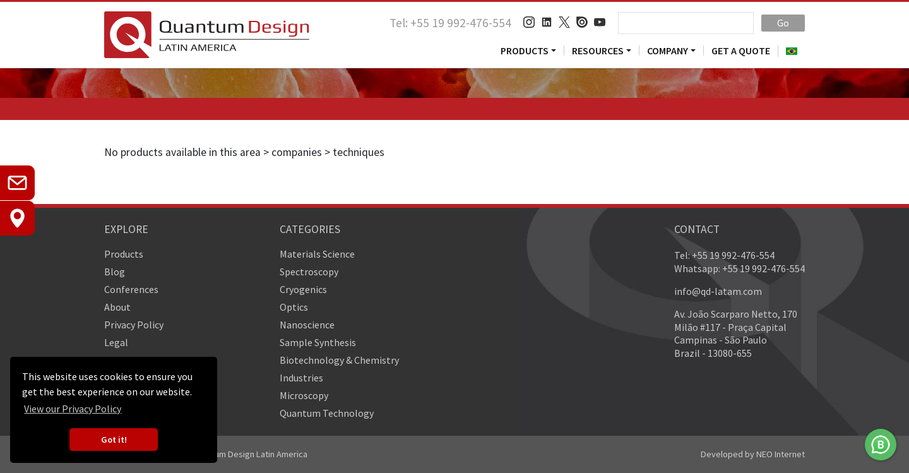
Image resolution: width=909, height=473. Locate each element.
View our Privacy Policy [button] (72, 408)
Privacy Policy (133, 324)
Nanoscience (307, 324)
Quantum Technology (327, 413)
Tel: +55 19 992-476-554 (450, 22)
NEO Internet (780, 454)
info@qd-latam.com (718, 291)
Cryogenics (303, 289)
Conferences (131, 289)
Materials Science (317, 254)
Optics (294, 307)
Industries (301, 377)
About (117, 307)
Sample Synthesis (318, 342)
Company (667, 50)
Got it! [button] (114, 439)
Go (783, 22)
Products (525, 50)
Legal (116, 342)
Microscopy (304, 395)
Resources (598, 50)
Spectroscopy (309, 271)
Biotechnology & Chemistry (339, 360)
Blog (114, 271)
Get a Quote (740, 50)
